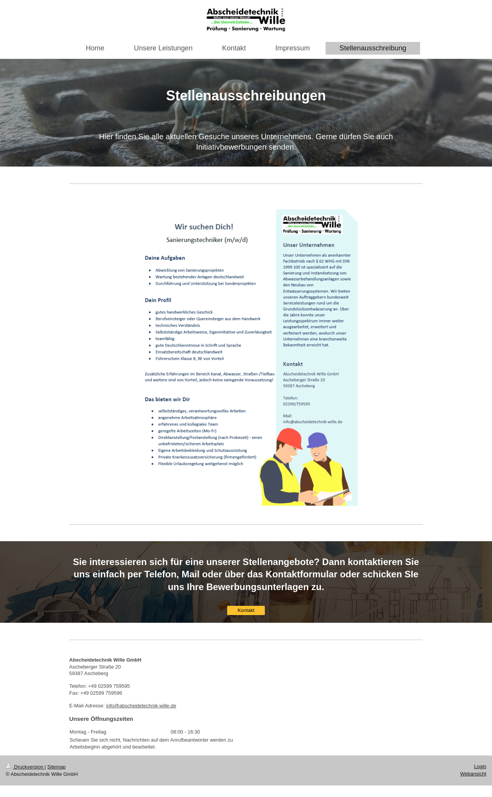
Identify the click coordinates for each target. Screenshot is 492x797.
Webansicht (473, 774)
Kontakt (246, 610)
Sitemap (56, 767)
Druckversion (25, 767)
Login (480, 766)
